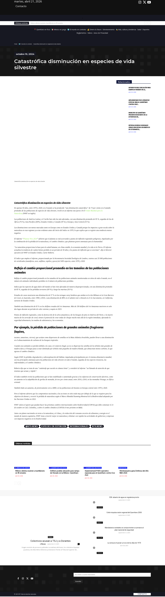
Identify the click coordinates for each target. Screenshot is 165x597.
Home (15, 44)
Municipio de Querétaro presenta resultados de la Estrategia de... (138, 115)
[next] (149, 23)
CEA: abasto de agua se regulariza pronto (124, 497)
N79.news (97, 426)
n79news (43, 544)
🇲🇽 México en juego (22, 467)
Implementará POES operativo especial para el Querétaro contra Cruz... (139, 102)
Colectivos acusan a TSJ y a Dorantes (50, 541)
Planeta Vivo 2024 (30, 239)
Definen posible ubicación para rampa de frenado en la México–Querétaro (64, 472)
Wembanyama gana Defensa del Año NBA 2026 (134, 472)
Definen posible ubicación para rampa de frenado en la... (140, 89)
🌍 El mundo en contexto (25, 44)
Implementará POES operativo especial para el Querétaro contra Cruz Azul (100, 473)
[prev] (145, 23)
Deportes (122, 467)
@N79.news (31, 426)
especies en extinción (53, 426)
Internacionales (79, 426)
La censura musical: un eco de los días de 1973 (124, 543)
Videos (50, 537)
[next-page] (19, 483)
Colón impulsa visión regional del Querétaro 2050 (124, 512)
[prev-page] (15, 483)
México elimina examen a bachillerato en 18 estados (47, 23)
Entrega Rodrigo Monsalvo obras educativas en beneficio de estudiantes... (139, 127)
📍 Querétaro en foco (58, 467)
